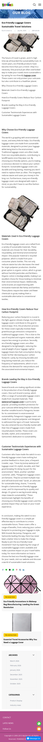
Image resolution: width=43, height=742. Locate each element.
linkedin (23, 570)
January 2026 (15, 670)
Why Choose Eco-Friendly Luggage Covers (20, 86)
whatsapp (13, 570)
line (6, 570)
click (21, 13)
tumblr (20, 570)
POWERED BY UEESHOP (25, 739)
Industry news (15, 705)
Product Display (16, 701)
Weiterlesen (21, 593)
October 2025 (15, 684)
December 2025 (16, 674)
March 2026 (14, 661)
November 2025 (16, 679)
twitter (10, 570)
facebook (3, 570)
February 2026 (15, 665)
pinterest (16, 570)
